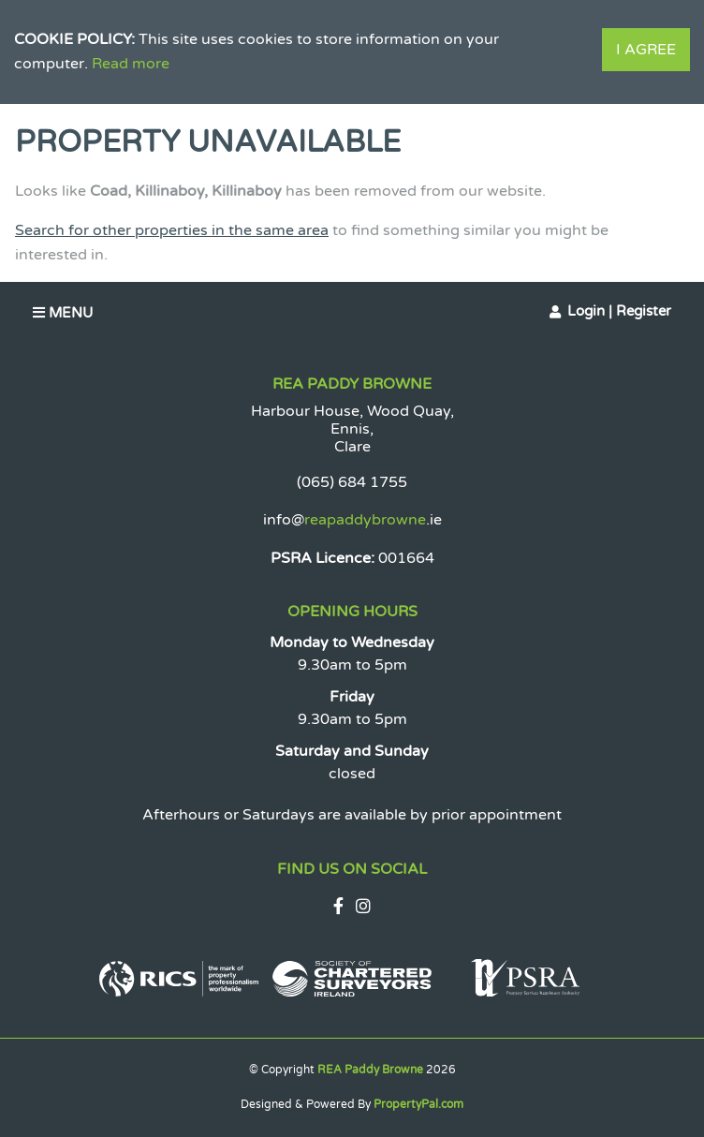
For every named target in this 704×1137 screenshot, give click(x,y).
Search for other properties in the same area (172, 230)
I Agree (646, 49)
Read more (130, 63)
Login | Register (619, 311)
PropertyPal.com (418, 1104)
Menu (63, 312)
